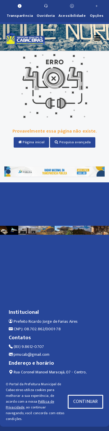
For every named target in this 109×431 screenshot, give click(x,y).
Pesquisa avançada (73, 142)
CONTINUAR (85, 402)
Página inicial (31, 142)
